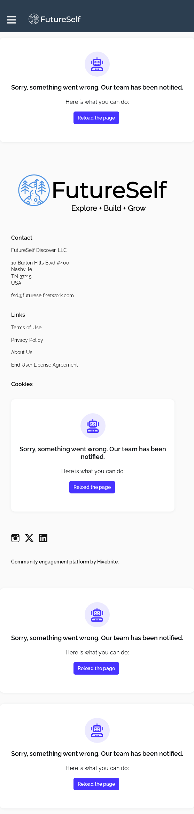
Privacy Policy (27, 340)
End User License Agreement (44, 365)
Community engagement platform (50, 562)
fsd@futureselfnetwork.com (42, 295)
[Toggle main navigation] (11, 19)
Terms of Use (26, 327)
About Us (21, 352)
